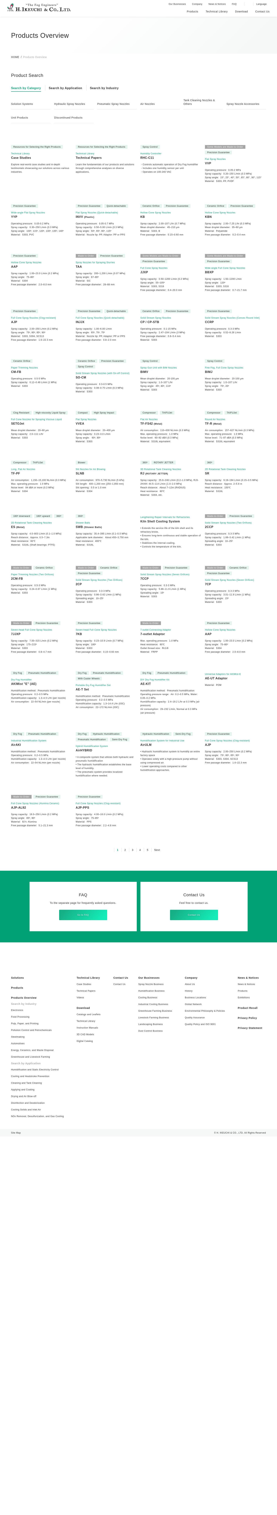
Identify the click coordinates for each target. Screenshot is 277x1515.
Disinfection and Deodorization (29, 1481)
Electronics (17, 1388)
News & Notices (218, 4)
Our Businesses (178, 4)
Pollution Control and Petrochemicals (32, 1408)
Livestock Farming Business (152, 1396)
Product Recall (245, 1386)
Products (17, 1366)
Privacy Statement (248, 1406)
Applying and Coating (23, 1468)
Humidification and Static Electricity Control (36, 1448)
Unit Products (20, 117)
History (186, 1369)
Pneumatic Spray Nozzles (114, 104)
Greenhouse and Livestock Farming (30, 1435)
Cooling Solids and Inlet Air (26, 1488)
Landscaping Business (149, 1402)
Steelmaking (18, 1415)
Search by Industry (108, 88)
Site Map (16, 1511)
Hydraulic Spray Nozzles (70, 104)
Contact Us (194, 1291)
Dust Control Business (149, 1409)
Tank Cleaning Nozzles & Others (200, 102)
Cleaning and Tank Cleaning (27, 1461)
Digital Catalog (85, 1419)
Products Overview (24, 1376)
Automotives (18, 1421)
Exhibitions (241, 1376)
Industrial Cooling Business (152, 1382)
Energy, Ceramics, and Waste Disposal (32, 1428)
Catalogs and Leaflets (89, 1392)
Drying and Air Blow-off (24, 1474)
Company (198, 4)
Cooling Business (146, 1376)
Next (157, 1226)
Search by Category (27, 88)
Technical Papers (86, 1369)
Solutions (18, 1356)
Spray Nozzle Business (149, 1362)
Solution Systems (23, 104)
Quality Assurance (192, 1396)
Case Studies (84, 1362)
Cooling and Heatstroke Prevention (30, 1454)
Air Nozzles (148, 104)
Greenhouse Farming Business (153, 1389)
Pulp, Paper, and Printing (25, 1401)
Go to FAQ (83, 1291)
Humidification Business (150, 1369)
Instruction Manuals (88, 1406)
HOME (15, 57)
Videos (81, 1376)
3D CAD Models (85, 1412)
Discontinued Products (69, 117)
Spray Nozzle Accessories (244, 104)
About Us (187, 1362)
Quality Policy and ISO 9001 (198, 1402)
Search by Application (67, 88)
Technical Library (89, 1356)
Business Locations (192, 1376)
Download (84, 1386)
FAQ (235, 4)
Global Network (191, 1382)
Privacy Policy (245, 1396)
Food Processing (20, 1395)
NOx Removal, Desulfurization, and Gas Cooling (38, 1494)
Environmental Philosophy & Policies (203, 1389)
